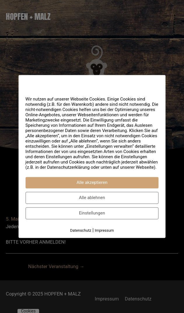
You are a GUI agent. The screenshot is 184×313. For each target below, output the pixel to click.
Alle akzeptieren (92, 182)
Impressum (104, 230)
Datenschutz (80, 230)
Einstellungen (92, 213)
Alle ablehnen (92, 197)
